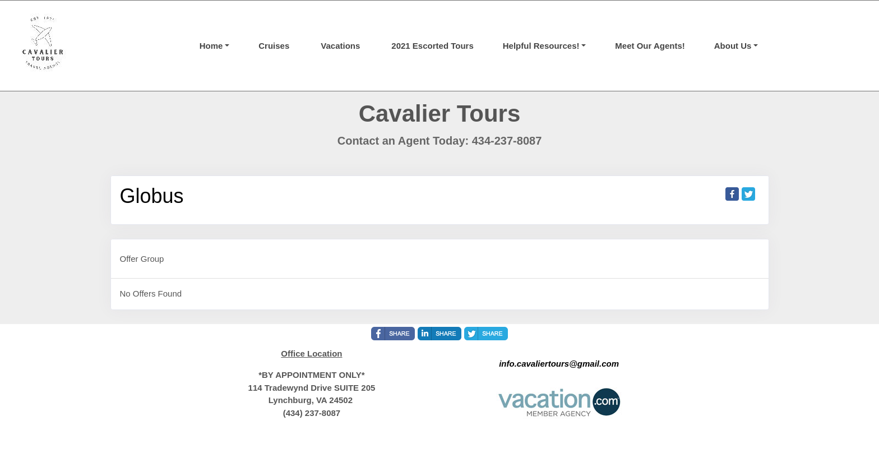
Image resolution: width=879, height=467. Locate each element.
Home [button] (211, 45)
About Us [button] (733, 45)
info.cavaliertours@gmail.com (559, 363)
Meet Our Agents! (649, 45)
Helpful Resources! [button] (541, 45)
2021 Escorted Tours (432, 45)
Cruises (273, 45)
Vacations (340, 45)
